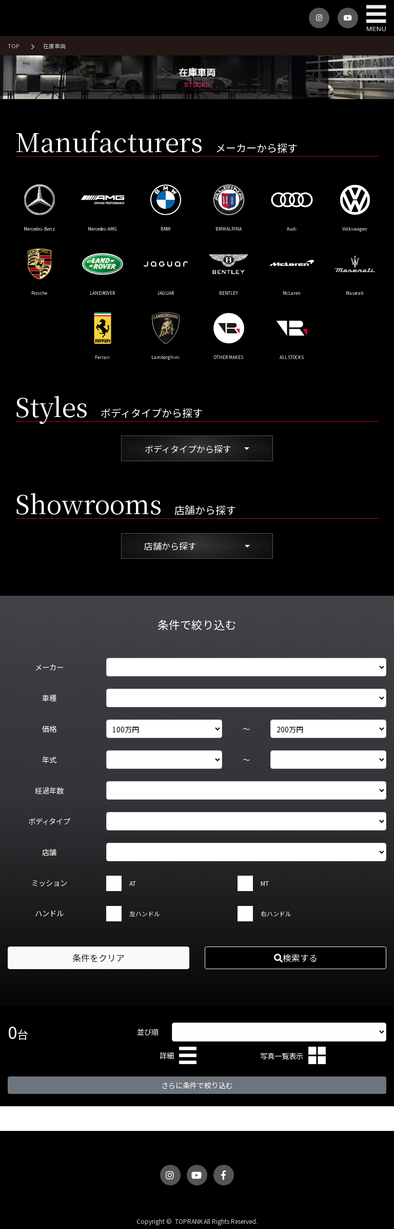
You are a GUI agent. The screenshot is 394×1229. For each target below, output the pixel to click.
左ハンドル (144, 913)
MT (265, 883)
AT (132, 883)
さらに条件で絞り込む (197, 1085)
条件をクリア (98, 957)
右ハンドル (276, 913)
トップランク (25, 18)
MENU (376, 18)
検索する (296, 957)
